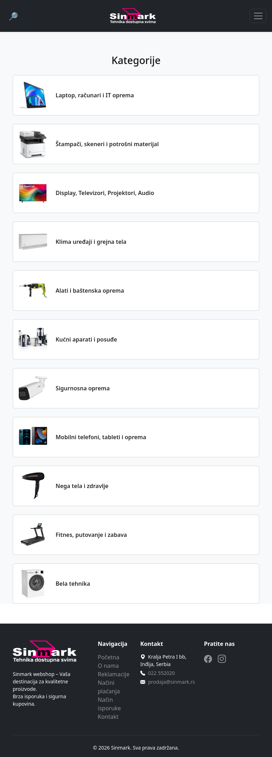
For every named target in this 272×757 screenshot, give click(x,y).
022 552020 (161, 673)
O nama (108, 666)
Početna (108, 657)
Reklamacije (114, 674)
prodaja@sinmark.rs (171, 681)
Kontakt (108, 717)
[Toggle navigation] (258, 16)
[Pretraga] (13, 16)
